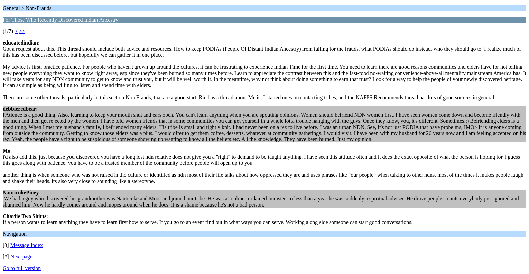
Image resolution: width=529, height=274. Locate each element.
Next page (21, 256)
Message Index (26, 245)
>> (22, 31)
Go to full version (22, 268)
